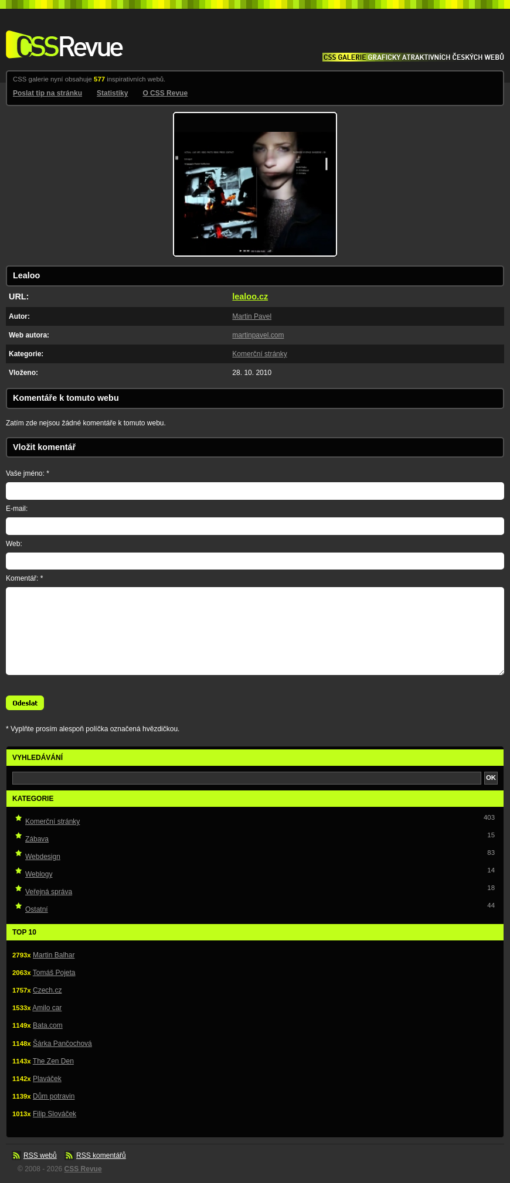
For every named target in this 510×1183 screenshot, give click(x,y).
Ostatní (36, 909)
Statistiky (112, 93)
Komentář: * (24, 578)
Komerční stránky (259, 354)
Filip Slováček (54, 1114)
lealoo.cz (250, 296)
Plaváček (47, 1079)
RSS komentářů (101, 1155)
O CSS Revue (165, 93)
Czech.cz (47, 990)
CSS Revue (62, 36)
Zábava (37, 839)
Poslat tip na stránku (47, 93)
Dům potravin (53, 1096)
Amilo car (47, 1008)
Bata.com (48, 1025)
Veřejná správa (48, 892)
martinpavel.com (258, 335)
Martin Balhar (53, 955)
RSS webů (40, 1155)
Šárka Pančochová (62, 1043)
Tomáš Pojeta (54, 973)
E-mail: (17, 508)
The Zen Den (53, 1061)
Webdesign (42, 857)
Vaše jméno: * (27, 473)
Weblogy (38, 874)
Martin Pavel (251, 316)
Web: (14, 544)
